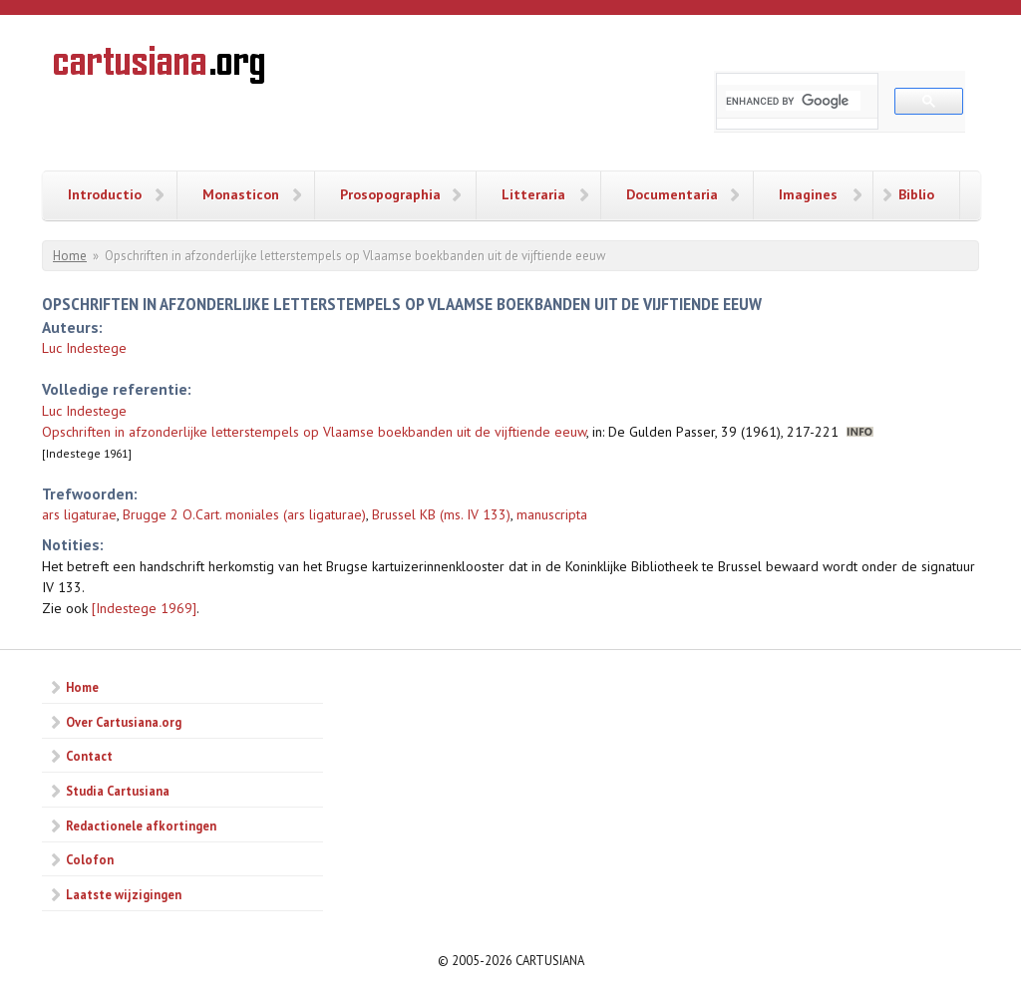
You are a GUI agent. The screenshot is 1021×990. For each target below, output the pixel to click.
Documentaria (672, 194)
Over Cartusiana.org (123, 722)
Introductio (105, 194)
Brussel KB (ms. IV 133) (441, 514)
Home (70, 255)
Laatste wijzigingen (123, 894)
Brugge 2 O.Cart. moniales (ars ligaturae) (244, 514)
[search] (793, 101)
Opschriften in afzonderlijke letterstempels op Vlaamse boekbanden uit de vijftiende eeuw (314, 432)
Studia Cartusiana (118, 791)
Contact (89, 756)
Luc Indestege (84, 348)
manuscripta (551, 514)
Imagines (808, 194)
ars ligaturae (79, 514)
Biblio (916, 194)
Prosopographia (390, 194)
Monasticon (240, 194)
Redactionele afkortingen (141, 825)
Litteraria (533, 194)
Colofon (90, 859)
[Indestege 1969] (144, 608)
